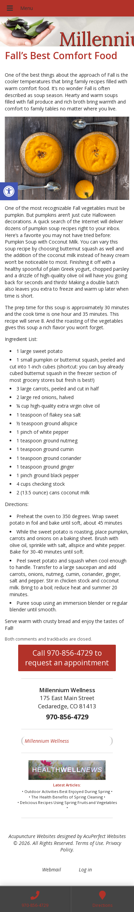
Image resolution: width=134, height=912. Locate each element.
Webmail (51, 869)
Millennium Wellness (47, 741)
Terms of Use (89, 843)
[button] (9, 191)
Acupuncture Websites (32, 836)
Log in (85, 869)
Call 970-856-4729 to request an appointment (67, 657)
